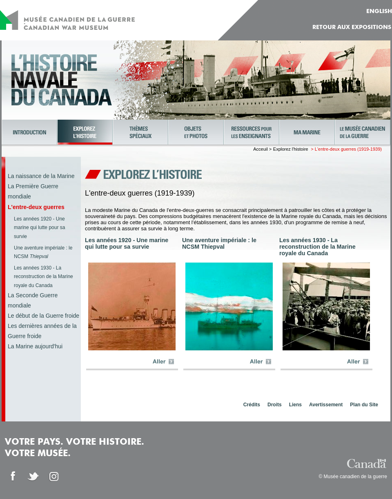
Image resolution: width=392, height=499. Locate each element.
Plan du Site (364, 405)
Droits (274, 405)
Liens (295, 405)
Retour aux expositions (351, 27)
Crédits (251, 405)
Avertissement (326, 405)
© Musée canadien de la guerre (352, 476)
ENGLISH (379, 11)
